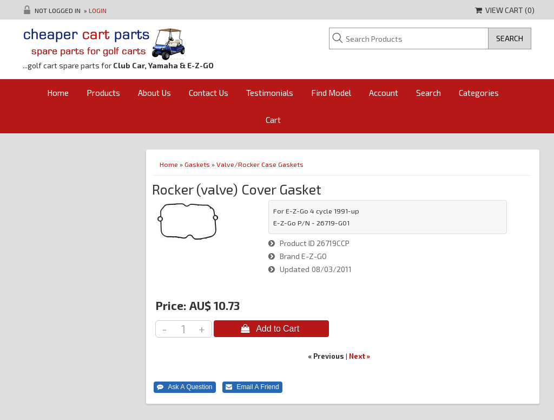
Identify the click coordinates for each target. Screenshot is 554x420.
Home (58, 93)
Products (103, 93)
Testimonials (269, 93)
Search (428, 93)
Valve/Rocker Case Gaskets (260, 164)
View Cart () (505, 10)
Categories (479, 93)
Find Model (331, 93)
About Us (154, 93)
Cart (273, 120)
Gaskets (197, 164)
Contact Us (208, 93)
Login (98, 10)
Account (383, 93)
